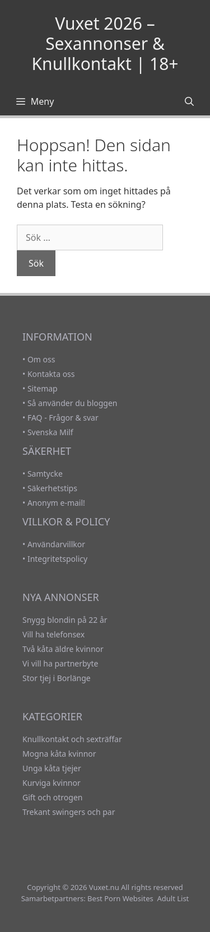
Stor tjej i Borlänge (56, 678)
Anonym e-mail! (56, 502)
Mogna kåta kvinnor (59, 753)
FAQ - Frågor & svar (63, 417)
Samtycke (45, 473)
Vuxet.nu (104, 887)
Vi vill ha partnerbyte (60, 663)
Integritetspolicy (57, 558)
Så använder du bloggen (72, 403)
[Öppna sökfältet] (189, 101)
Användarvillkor (56, 544)
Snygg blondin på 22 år (65, 619)
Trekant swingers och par (68, 812)
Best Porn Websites (120, 898)
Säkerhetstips (52, 488)
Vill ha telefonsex (53, 634)
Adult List (173, 898)
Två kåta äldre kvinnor (63, 649)
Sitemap (42, 388)
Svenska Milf (50, 432)
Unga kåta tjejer (51, 768)
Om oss (41, 359)
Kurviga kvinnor (51, 782)
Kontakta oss (51, 374)
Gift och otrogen (52, 797)
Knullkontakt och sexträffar (72, 739)
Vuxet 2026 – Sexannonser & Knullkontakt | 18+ (105, 43)
